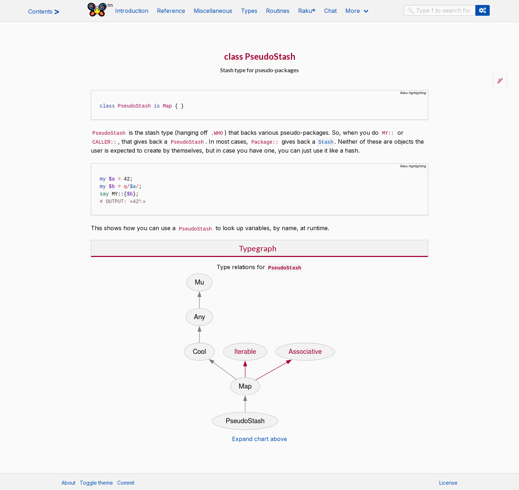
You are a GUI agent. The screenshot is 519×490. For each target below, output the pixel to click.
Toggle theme (96, 481)
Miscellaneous (213, 10)
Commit (125, 481)
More (352, 10)
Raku (307, 10)
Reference (171, 10)
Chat (330, 10)
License (448, 481)
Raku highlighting (413, 93)
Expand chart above (259, 437)
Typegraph (257, 247)
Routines (278, 10)
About (68, 481)
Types (249, 10)
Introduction (131, 10)
